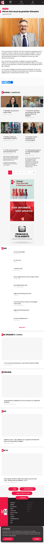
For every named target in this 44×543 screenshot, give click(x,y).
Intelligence (13, 506)
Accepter (8, 539)
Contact (23, 498)
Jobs (14, 489)
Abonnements (28, 489)
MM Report (29, 507)
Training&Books (14, 518)
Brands (12, 504)
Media (11, 508)
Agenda (29, 509)
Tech (11, 520)
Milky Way (29, 505)
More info (22, 327)
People (12, 514)
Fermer (37, 539)
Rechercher (21, 2)
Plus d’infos (13, 535)
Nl (42, 2)
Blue (11, 522)
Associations (13, 512)
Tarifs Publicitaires (23, 493)
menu (10, 2)
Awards (12, 516)
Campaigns (30, 502)
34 (34, 172)
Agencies (12, 502)
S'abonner (33, 2)
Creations (13, 510)
